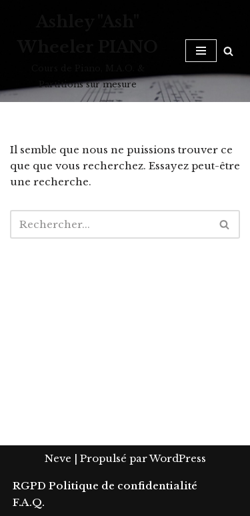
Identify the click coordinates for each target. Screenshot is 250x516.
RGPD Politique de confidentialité (105, 485)
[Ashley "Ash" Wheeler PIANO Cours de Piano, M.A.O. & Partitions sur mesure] (87, 51)
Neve (58, 458)
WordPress (177, 458)
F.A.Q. (29, 502)
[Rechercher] (228, 51)
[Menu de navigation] (201, 50)
